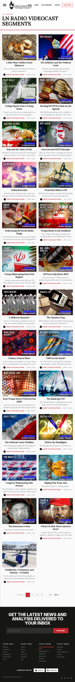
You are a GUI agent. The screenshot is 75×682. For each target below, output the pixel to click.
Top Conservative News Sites (46, 647)
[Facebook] (65, 678)
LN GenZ (41, 658)
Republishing (6, 654)
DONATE (57, 5)
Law (22, 659)
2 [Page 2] (32, 595)
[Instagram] (71, 678)
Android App (60, 657)
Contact (5, 652)
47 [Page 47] (50, 595)
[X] (62, 678)
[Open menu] (4, 5)
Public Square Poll (62, 652)
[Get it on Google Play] (52, 670)
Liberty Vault (42, 656)
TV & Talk (24, 654)
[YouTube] (68, 678)
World (22, 652)
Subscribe (61, 631)
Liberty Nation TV (44, 651)
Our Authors (6, 649)
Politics (23, 647)
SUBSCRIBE (67, 5)
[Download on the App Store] (39, 670)
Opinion (23, 649)
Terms (4, 659)
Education (24, 657)
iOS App (59, 654)
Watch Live (42, 653)
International (42, 661)
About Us (5, 647)
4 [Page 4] (41, 595)
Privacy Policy (7, 657)
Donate (59, 649)
